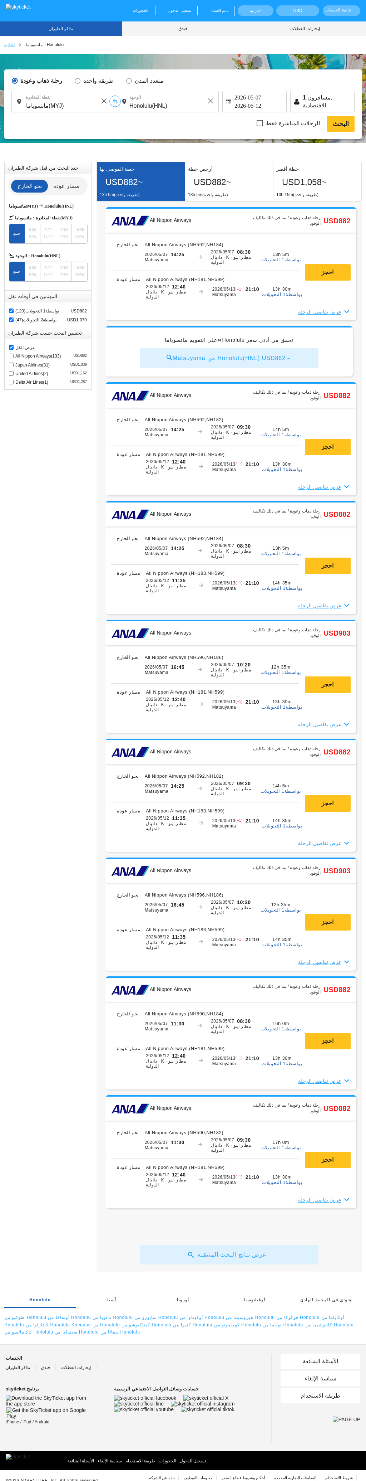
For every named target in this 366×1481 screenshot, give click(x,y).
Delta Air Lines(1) (51, 382)
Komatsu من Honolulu (95, 1324)
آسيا (111, 1299)
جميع (16, 233)
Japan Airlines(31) (51, 364)
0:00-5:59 (32, 233)
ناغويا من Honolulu (113, 1317)
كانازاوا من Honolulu (48, 1324)
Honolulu (40, 1299)
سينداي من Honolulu (77, 1332)
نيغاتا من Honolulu (120, 1332)
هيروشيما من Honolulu (250, 1317)
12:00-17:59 (63, 233)
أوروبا (183, 1299)
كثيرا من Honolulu (192, 1324)
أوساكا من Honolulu (69, 1317)
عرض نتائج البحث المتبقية (227, 1255)
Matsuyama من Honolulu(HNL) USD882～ (229, 358)
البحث (341, 123)
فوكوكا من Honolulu (298, 1317)
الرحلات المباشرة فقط (293, 123)
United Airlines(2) (51, 373)
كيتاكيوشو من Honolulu (147, 1324)
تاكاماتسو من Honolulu (28, 1332)
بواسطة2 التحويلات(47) (35, 319)
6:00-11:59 (48, 233)
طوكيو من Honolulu (25, 1317)
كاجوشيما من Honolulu (329, 1324)
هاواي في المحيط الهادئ (326, 1299)
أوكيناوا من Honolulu (202, 1317)
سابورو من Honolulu (156, 1317)
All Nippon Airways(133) (51, 356)
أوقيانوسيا (254, 1299)
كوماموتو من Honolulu (237, 1324)
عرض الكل (25, 347)
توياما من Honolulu (283, 1324)
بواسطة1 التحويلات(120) (37, 311)
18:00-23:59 (79, 233)
